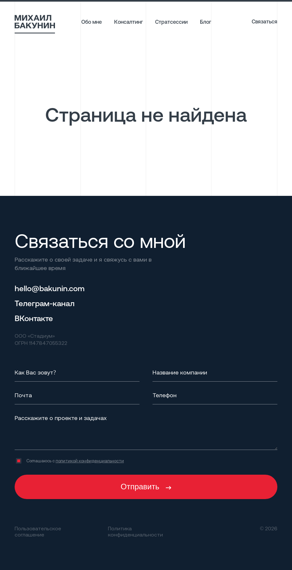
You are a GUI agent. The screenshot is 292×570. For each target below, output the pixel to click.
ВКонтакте (34, 318)
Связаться (264, 21)
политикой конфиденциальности (90, 460)
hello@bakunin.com (50, 288)
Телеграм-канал (44, 303)
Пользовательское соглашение (38, 531)
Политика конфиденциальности (135, 531)
